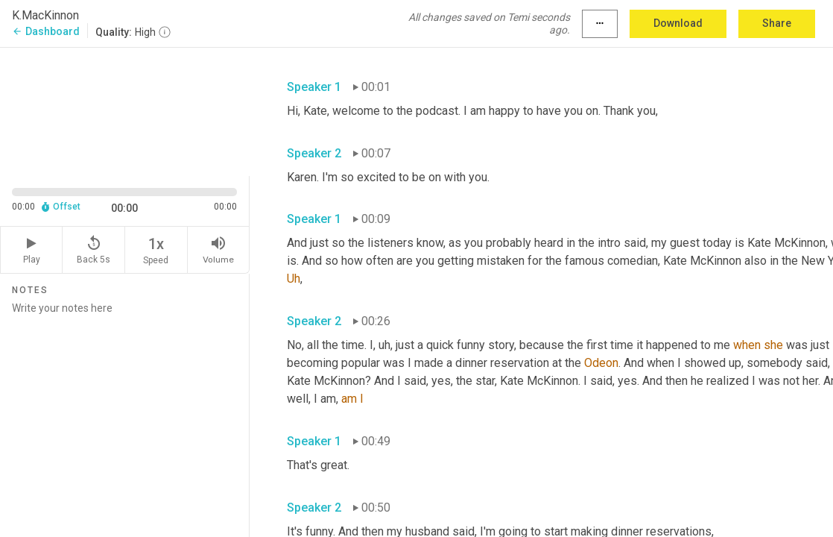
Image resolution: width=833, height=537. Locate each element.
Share (776, 23)
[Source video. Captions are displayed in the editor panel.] (125, 110)
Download (678, 23)
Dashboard (46, 31)
